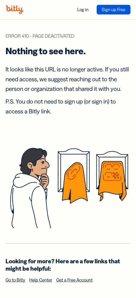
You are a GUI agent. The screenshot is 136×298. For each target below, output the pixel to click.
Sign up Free (113, 9)
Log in (83, 9)
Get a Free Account (74, 280)
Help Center (40, 280)
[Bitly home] (15, 9)
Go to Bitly (15, 280)
